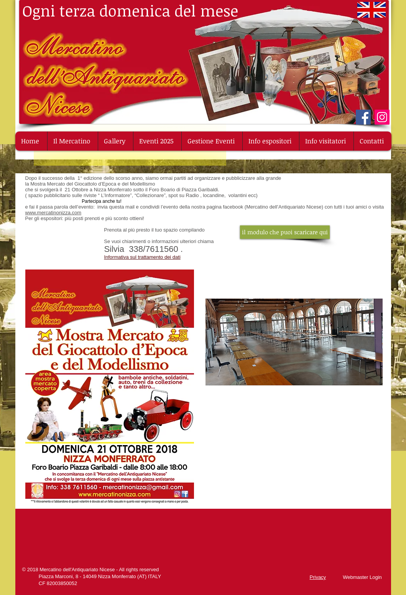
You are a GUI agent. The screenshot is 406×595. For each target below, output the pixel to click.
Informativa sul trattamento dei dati (142, 257)
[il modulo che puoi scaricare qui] (285, 232)
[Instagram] (382, 117)
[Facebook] (363, 117)
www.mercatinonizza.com (53, 212)
